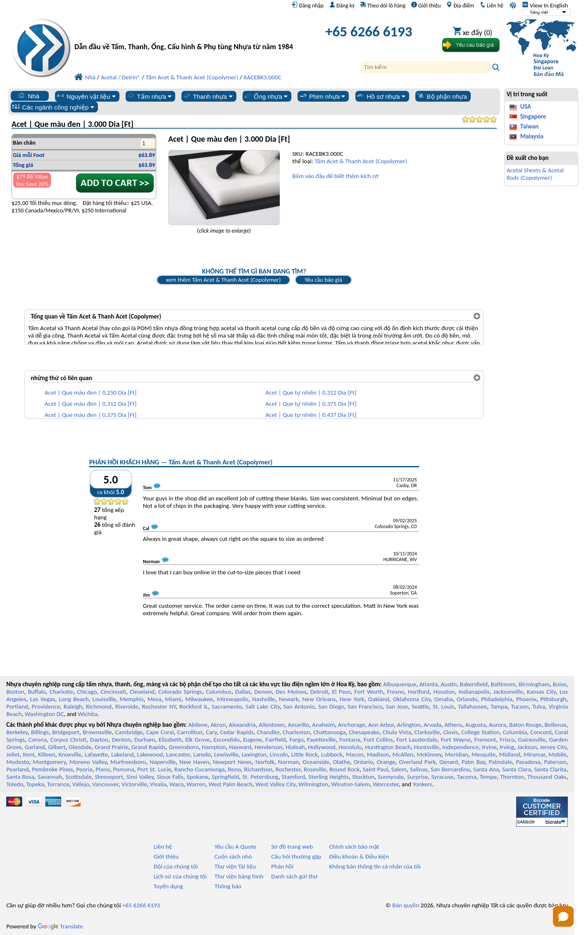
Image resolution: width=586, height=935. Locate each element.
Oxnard (448, 762)
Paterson (555, 762)
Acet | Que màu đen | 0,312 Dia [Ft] (90, 403)
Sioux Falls (170, 776)
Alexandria (242, 724)
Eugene (252, 739)
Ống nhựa (265, 96)
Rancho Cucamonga (199, 769)
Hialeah (295, 747)
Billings (40, 732)
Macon (355, 754)
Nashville (263, 699)
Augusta (475, 724)
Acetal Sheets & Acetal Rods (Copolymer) (535, 174)
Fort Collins (378, 739)
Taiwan (529, 126)
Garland (35, 747)
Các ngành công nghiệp (53, 107)
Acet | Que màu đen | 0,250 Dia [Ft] (90, 392)
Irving (507, 747)
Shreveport (109, 776)
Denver (263, 691)
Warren (195, 784)
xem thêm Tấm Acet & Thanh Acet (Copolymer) (223, 279)
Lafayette (96, 754)
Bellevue (556, 724)
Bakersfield (474, 684)
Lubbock (332, 754)
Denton (121, 739)
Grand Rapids (148, 747)
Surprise (417, 776)
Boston (15, 691)
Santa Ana (486, 769)
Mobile (557, 754)
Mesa (155, 699)
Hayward (240, 747)
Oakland (378, 699)
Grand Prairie (112, 747)
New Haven (194, 762)
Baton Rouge (525, 724)
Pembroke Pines (52, 769)
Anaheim (323, 724)
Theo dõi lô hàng (382, 5)
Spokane (197, 776)
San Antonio (298, 706)
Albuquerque (399, 684)
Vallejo (80, 784)
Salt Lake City (262, 706)
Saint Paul (375, 769)
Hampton (214, 747)
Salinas (418, 769)
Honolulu (350, 747)
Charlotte (61, 691)
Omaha (443, 699)
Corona (38, 739)
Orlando (467, 699)
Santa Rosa (20, 776)
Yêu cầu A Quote (235, 846)
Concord (540, 732)
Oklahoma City (412, 699)
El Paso (341, 691)
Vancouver (105, 784)
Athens (453, 724)
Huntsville (426, 747)
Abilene (197, 724)
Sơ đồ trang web (292, 846)
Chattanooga (329, 732)
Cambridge (129, 732)
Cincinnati (113, 691)
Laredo (202, 754)
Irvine (489, 747)
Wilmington (313, 784)
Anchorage (351, 724)
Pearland (17, 769)
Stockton (363, 776)
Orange (386, 762)
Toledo (14, 784)
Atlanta (428, 684)
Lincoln (279, 754)
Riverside (126, 706)
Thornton (512, 776)
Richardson (258, 769)
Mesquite (483, 754)
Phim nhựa (321, 96)
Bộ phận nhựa (441, 96)
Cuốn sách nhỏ (233, 856)
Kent (29, 754)
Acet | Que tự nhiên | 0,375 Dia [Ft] (310, 403)
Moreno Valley (88, 762)
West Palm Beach (231, 784)
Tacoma (466, 776)
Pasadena (528, 762)
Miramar (534, 754)
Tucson (520, 706)
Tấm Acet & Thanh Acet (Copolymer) (360, 161)
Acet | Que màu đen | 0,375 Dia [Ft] (90, 415)
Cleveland (142, 691)
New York (352, 699)
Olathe (341, 762)
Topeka (35, 784)
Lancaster (178, 754)
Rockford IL (193, 706)
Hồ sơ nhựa (380, 96)
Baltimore (503, 684)
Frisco (507, 739)
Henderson (269, 747)
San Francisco (365, 706)
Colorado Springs (180, 691)
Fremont (485, 739)
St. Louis (444, 706)
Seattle (420, 706)
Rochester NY (159, 706)
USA (525, 106)
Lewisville (226, 754)
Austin (449, 684)
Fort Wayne (456, 739)
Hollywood (321, 747)
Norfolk (264, 762)
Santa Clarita (550, 769)
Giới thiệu (426, 5)
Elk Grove (197, 739)
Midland (509, 754)
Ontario (363, 762)
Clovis (450, 732)
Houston (444, 691)
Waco (176, 784)
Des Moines (291, 691)
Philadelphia (496, 699)
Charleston (296, 732)
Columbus (218, 691)
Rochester (288, 769)
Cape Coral (160, 732)
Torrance (58, 784)
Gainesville (532, 739)
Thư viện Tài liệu (235, 866)
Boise (559, 684)
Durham (144, 739)
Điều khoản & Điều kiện (359, 856)
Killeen (46, 754)
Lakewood (150, 754)
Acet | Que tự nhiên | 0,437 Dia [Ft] (310, 415)
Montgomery (49, 762)
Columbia (515, 732)
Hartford (418, 691)
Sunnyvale (391, 776)
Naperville (163, 762)
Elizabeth (170, 739)
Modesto (17, 762)
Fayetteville (321, 739)
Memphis (131, 699)
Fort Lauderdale (416, 739)
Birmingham (534, 684)
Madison (378, 754)
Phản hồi (282, 866)
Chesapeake (364, 732)
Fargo (297, 739)
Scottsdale (78, 776)
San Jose (397, 706)
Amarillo (298, 724)
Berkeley (17, 732)
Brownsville (97, 732)
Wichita (87, 714)
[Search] (425, 67)
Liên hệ (491, 5)
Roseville (315, 769)
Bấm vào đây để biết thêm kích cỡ (335, 176)
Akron (218, 724)
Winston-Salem (350, 784)
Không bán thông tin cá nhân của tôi (375, 866)
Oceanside (316, 762)
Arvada (432, 724)
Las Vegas (42, 699)
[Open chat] (563, 916)
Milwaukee (199, 699)
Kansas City (541, 691)
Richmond (99, 706)
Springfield (225, 776)
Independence (460, 747)
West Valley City (275, 784)
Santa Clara (516, 769)
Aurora (497, 724)
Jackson (527, 747)
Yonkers (422, 784)
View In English (545, 5)
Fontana (349, 739)
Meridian (456, 754)
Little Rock (304, 754)
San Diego (331, 706)
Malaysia (531, 136)
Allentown (272, 724)
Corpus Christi (68, 739)
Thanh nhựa (207, 96)
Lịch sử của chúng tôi (180, 876)
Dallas (242, 691)
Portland (17, 706)
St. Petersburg (260, 776)
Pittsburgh (553, 699)
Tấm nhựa (149, 96)
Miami (173, 699)
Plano (102, 769)
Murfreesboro (128, 762)
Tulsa (538, 706)
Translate (60, 926)
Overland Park (417, 762)
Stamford (293, 776)
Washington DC (44, 714)
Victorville (134, 784)
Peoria (84, 769)
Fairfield (275, 739)
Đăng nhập (308, 5)
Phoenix (526, 699)
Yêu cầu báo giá (323, 279)
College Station (480, 732)
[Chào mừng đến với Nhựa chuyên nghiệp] (184, 33)
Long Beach (73, 699)
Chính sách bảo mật (354, 846)
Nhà (28, 96)
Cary (211, 732)
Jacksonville (508, 691)
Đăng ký (342, 5)
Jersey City (553, 747)
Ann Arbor (381, 724)
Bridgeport (65, 732)
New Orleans (319, 699)
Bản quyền (405, 905)
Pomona (123, 769)
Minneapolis (232, 699)
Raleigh (73, 706)
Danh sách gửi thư (294, 876)
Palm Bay (473, 762)
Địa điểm (460, 5)
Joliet (12, 754)
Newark (288, 699)
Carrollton (189, 732)
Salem (399, 769)
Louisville (104, 699)
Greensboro (183, 747)
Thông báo (227, 886)
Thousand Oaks (547, 776)
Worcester (385, 784)
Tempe (488, 776)
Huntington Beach (388, 747)
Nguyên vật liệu (86, 96)
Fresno (395, 691)
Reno (234, 769)
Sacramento (227, 706)
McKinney (429, 754)
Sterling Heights (328, 776)
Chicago (87, 691)
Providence (46, 706)
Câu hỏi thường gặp (296, 856)
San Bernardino (450, 769)
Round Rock (344, 769)
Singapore (533, 116)
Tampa (499, 706)
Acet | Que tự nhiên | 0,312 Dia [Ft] (310, 392)
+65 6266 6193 (368, 31)
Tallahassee (472, 706)
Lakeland (122, 754)
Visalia (158, 784)
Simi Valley (140, 776)
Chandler (268, 732)
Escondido (227, 739)
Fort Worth (369, 691)
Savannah (50, 776)
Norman (288, 762)
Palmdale (500, 762)
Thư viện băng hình (239, 876)
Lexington (254, 754)
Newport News (232, 762)
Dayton (99, 739)
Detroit (319, 691)
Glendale (80, 747)
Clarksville (427, 732)
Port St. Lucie (154, 769)
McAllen (403, 754)
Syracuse (442, 776)
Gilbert (56, 747)
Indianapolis (474, 691)
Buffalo (36, 691)
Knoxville (70, 754)
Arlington (409, 724)
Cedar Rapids (236, 732)
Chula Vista (397, 732)
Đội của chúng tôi (176, 866)
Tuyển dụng (168, 886)
